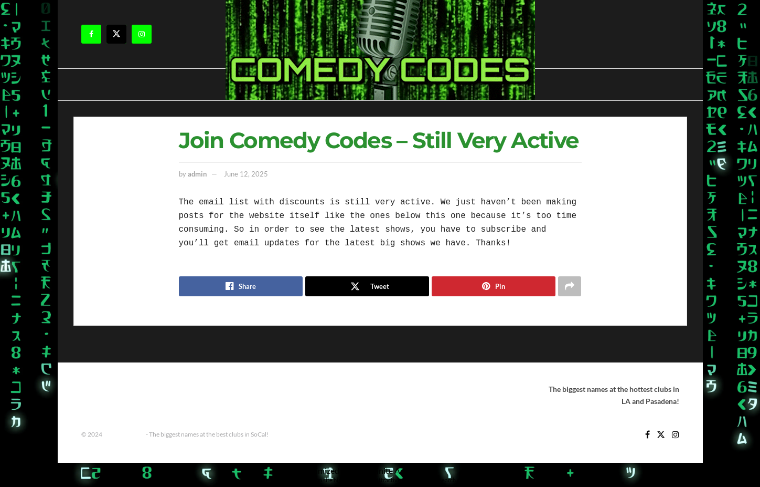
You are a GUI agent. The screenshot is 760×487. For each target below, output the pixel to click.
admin (197, 174)
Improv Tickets (217, 389)
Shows (260, 389)
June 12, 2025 (246, 174)
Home (125, 389)
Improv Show (164, 389)
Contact (93, 389)
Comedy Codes (124, 434)
